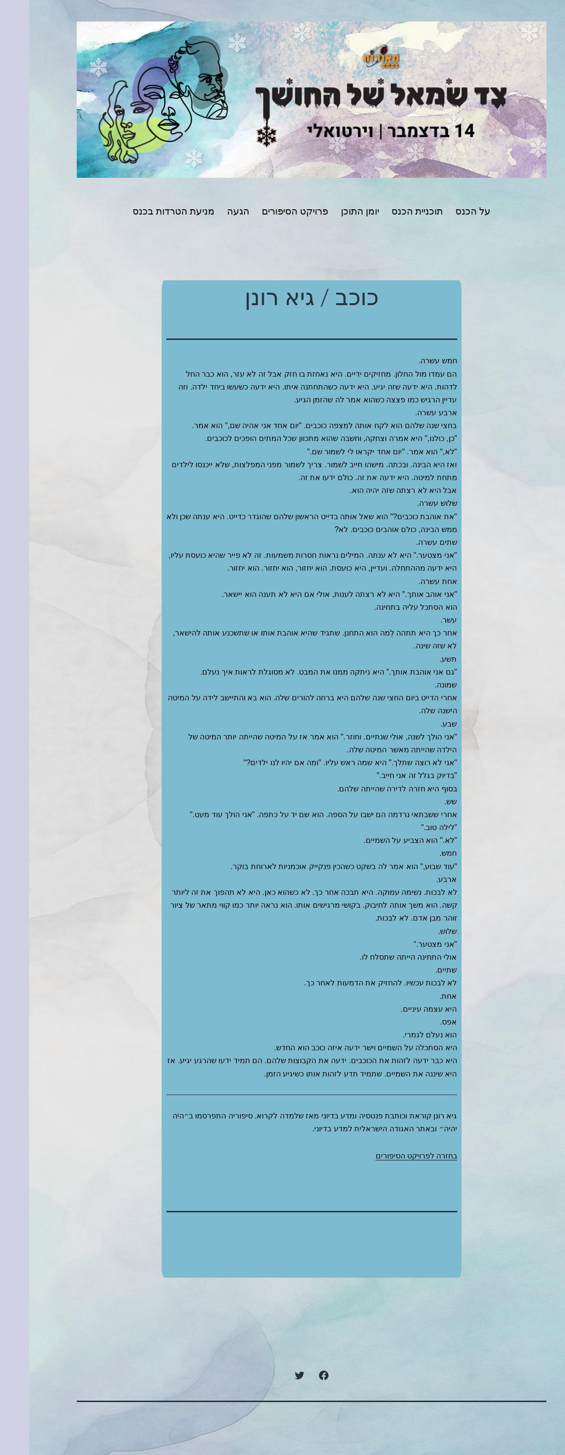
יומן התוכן (331, 211)
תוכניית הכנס (388, 211)
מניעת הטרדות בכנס (144, 211)
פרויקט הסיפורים (266, 211)
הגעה (209, 211)
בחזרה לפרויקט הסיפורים (387, 1155)
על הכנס (444, 211)
